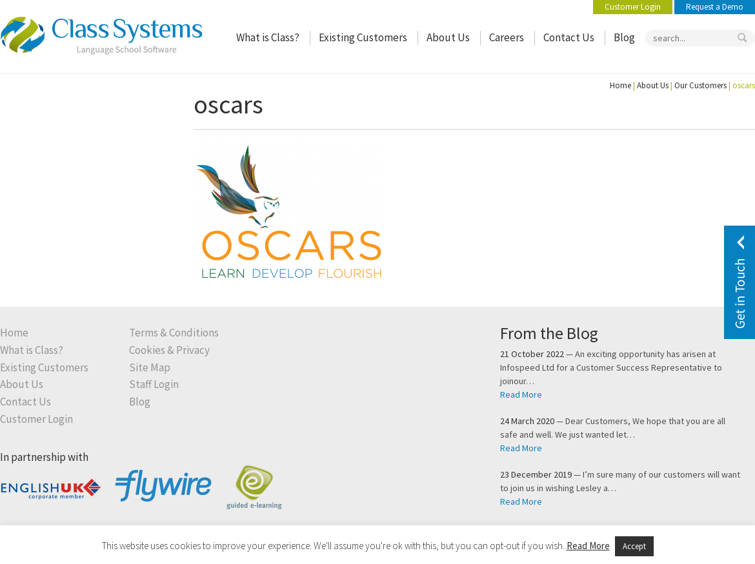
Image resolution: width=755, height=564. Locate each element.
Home (620, 85)
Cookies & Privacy (169, 350)
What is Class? (267, 37)
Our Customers (700, 85)
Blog (624, 37)
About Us (448, 37)
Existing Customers (363, 37)
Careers (506, 37)
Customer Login (633, 6)
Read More (521, 394)
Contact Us (568, 37)
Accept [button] (634, 546)
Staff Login (154, 384)
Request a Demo (714, 6)
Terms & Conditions (174, 333)
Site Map (149, 367)
